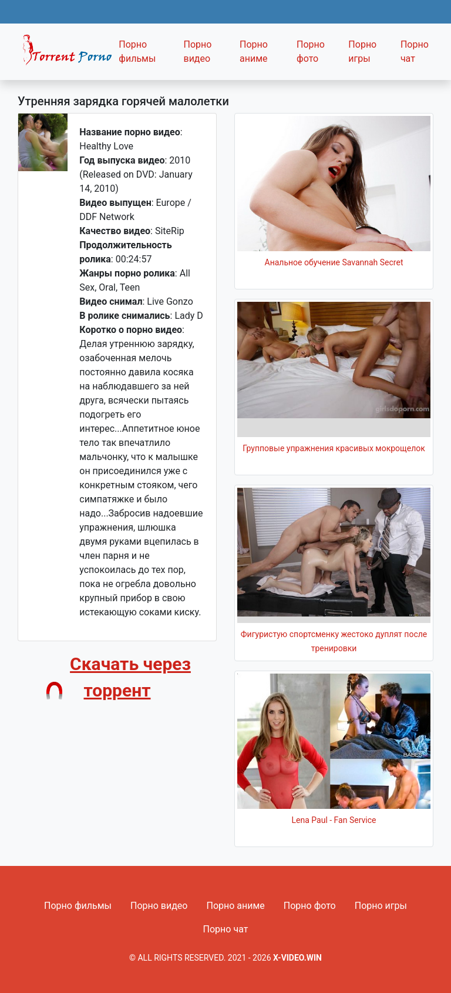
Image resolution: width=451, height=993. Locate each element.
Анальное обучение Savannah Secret (334, 262)
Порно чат (414, 51)
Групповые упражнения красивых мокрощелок (334, 448)
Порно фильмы (137, 51)
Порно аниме (254, 51)
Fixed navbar (64, 54)
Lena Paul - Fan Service (334, 820)
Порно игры (362, 51)
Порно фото (311, 51)
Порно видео (197, 51)
